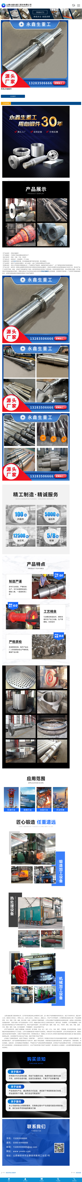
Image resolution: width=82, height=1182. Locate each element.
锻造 (15, 261)
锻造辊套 (78, 1172)
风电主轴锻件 (45, 271)
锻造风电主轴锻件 (11, 1172)
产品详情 (6, 103)
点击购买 (13, 96)
